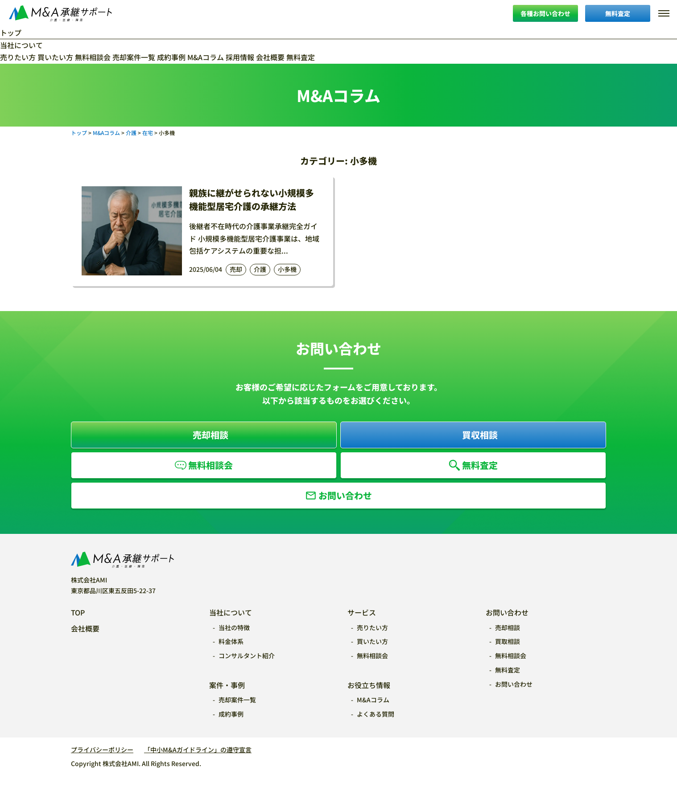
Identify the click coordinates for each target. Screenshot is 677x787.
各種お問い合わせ (545, 13)
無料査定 (617, 13)
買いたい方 (55, 57)
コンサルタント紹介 (247, 655)
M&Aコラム (205, 57)
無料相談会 (93, 57)
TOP (78, 612)
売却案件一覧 (133, 57)
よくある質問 (375, 713)
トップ (10, 32)
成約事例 (171, 57)
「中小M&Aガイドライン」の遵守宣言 (198, 749)
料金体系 (231, 641)
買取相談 (507, 641)
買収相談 (480, 434)
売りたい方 (18, 57)
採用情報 (240, 57)
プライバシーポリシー (102, 749)
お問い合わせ (345, 495)
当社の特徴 (234, 627)
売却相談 (210, 434)
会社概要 (270, 57)
